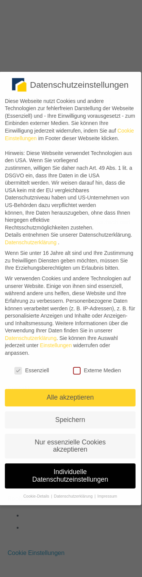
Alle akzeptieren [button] (67, 397)
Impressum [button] (104, 496)
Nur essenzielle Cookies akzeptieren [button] (67, 446)
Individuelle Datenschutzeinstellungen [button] (67, 475)
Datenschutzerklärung (28, 338)
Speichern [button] (68, 420)
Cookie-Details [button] (34, 496)
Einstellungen (53, 345)
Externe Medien (94, 370)
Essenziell (29, 370)
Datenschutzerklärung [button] (71, 496)
